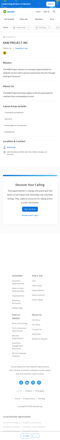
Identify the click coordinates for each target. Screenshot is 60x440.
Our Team (36, 324)
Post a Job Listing (19, 323)
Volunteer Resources (16, 302)
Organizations (18, 295)
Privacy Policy (29, 398)
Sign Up (47, 11)
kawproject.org (21, 48)
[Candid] (4, 53)
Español (28, 391)
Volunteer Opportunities (18, 282)
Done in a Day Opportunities (18, 289)
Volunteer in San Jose (32, 422)
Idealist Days (17, 308)
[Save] (26, 435)
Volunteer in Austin (31, 431)
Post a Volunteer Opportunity (19, 329)
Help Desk (36, 334)
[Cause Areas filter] (21, 27)
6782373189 (11, 147)
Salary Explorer (38, 295)
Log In (38, 11)
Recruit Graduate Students (19, 354)
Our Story (36, 320)
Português (39, 391)
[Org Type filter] (43, 27)
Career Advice (37, 299)
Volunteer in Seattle (11, 422)
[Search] (54, 11)
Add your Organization (17, 337)
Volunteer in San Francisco (34, 427)
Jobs (34, 281)
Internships (37, 285)
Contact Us (36, 329)
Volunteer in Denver (11, 431)
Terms (17, 398)
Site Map (41, 398)
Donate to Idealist (39, 339)
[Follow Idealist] (21, 383)
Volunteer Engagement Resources (17, 346)
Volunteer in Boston (11, 427)
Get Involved (9, 19)
